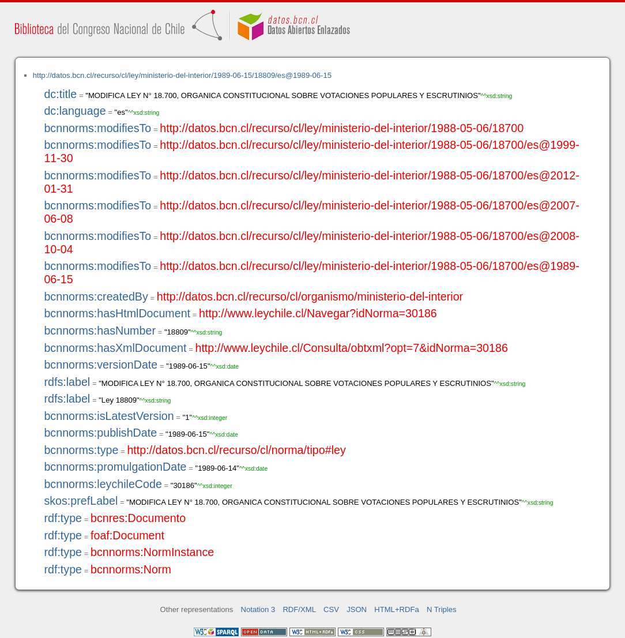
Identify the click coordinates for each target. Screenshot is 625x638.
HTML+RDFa (396, 609)
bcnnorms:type (81, 450)
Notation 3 (258, 609)
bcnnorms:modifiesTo (97, 128)
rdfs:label (67, 382)
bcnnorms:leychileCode (102, 484)
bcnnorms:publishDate (100, 432)
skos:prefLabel (81, 500)
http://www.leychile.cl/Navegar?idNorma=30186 (318, 313)
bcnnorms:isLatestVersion (109, 416)
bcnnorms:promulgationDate (115, 466)
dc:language (75, 110)
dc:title (60, 94)
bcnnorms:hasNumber (100, 330)
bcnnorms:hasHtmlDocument (117, 313)
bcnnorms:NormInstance (152, 552)
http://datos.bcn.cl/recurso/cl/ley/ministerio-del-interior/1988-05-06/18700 (342, 128)
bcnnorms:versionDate (100, 364)
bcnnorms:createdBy (96, 296)
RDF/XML (299, 609)
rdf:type (63, 518)
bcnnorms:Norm (131, 569)
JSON (357, 609)
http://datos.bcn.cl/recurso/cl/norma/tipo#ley (236, 450)
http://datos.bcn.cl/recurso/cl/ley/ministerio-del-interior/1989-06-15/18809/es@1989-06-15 (182, 75)
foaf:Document (127, 535)
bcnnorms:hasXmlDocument (115, 347)
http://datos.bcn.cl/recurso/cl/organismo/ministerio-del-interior (310, 296)
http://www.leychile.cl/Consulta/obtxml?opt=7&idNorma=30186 (351, 347)
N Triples (442, 609)
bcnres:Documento (138, 518)
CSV (331, 609)
